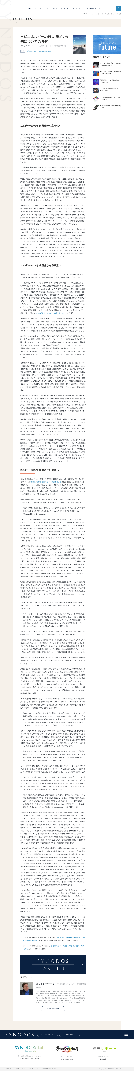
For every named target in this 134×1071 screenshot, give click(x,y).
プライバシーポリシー (35, 1069)
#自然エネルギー (32, 51)
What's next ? (70, 1035)
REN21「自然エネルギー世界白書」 (48, 313)
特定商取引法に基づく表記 (49, 1069)
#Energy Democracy (45, 51)
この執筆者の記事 (53, 1009)
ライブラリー (65, 8)
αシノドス (76, 8)
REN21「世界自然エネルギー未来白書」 (44, 482)
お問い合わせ (24, 1069)
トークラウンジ (51, 8)
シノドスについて (47, 1035)
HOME (29, 8)
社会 (22, 51)
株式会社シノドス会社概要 (12, 1069)
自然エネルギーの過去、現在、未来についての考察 (108, 14)
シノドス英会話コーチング (93, 8)
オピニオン (39, 8)
